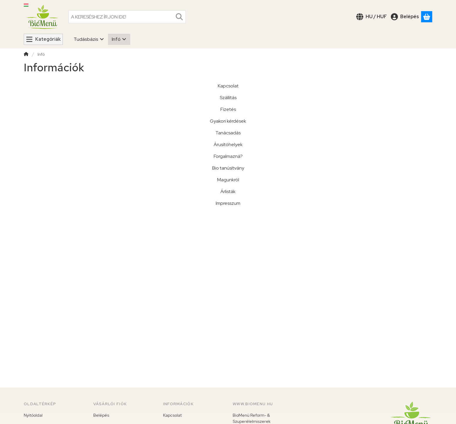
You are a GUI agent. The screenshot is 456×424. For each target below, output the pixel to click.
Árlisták (228, 191)
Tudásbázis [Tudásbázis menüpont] (89, 39)
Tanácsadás (228, 133)
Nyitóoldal (33, 415)
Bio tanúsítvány (228, 168)
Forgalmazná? (228, 156)
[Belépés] (405, 16)
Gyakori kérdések (228, 121)
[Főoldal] (26, 55)
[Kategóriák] (43, 39)
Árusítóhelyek (228, 144)
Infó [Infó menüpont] (119, 39)
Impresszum (228, 203)
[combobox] (127, 16)
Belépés (101, 415)
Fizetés (228, 109)
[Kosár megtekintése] (426, 16)
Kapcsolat (228, 86)
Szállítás (228, 97)
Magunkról (228, 180)
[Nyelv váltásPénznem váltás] (371, 16)
